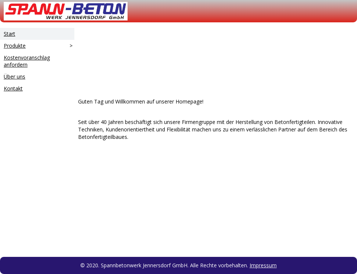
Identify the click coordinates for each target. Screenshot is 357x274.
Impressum (263, 265)
